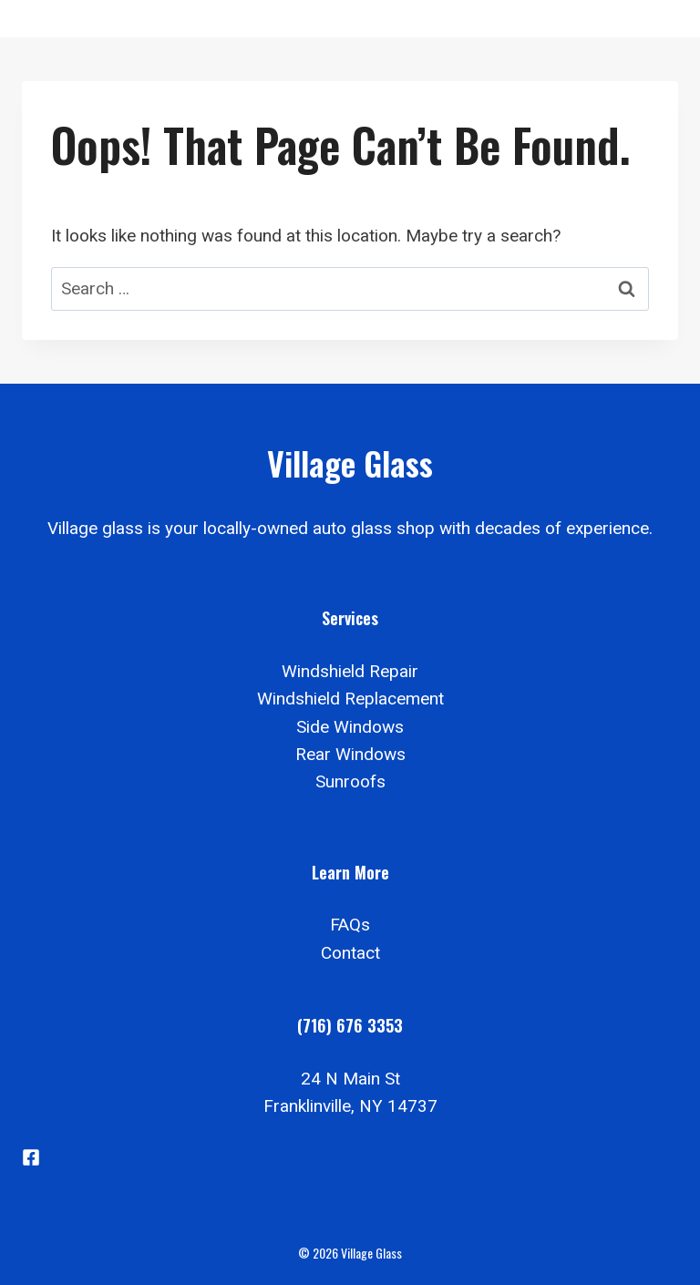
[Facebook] (31, 1157)
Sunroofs (350, 781)
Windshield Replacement (350, 698)
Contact (350, 952)
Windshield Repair (350, 671)
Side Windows (350, 726)
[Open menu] (656, 18)
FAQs (350, 924)
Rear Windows (350, 754)
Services (350, 617)
